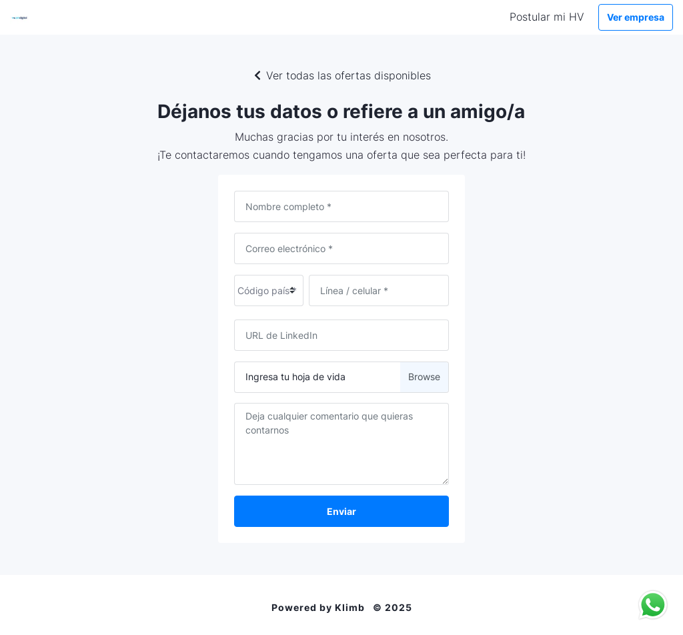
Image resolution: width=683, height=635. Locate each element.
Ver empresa (635, 17)
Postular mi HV (547, 16)
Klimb (350, 607)
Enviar (341, 511)
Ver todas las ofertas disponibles (341, 75)
